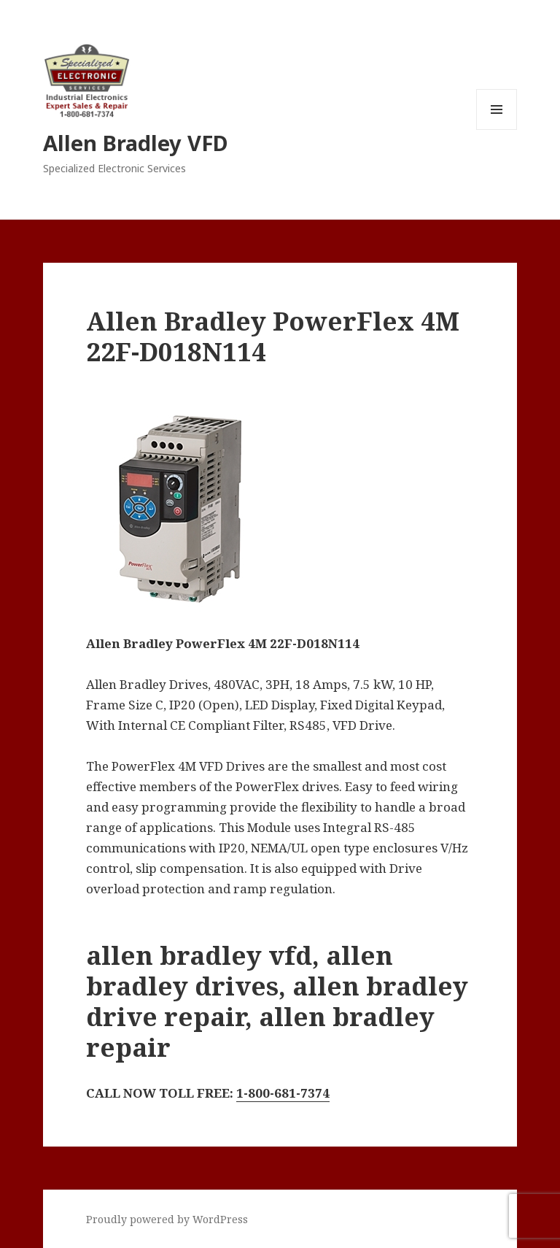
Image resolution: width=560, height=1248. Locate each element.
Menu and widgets (497, 129)
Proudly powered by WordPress (167, 1219)
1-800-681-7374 (283, 1093)
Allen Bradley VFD (135, 142)
